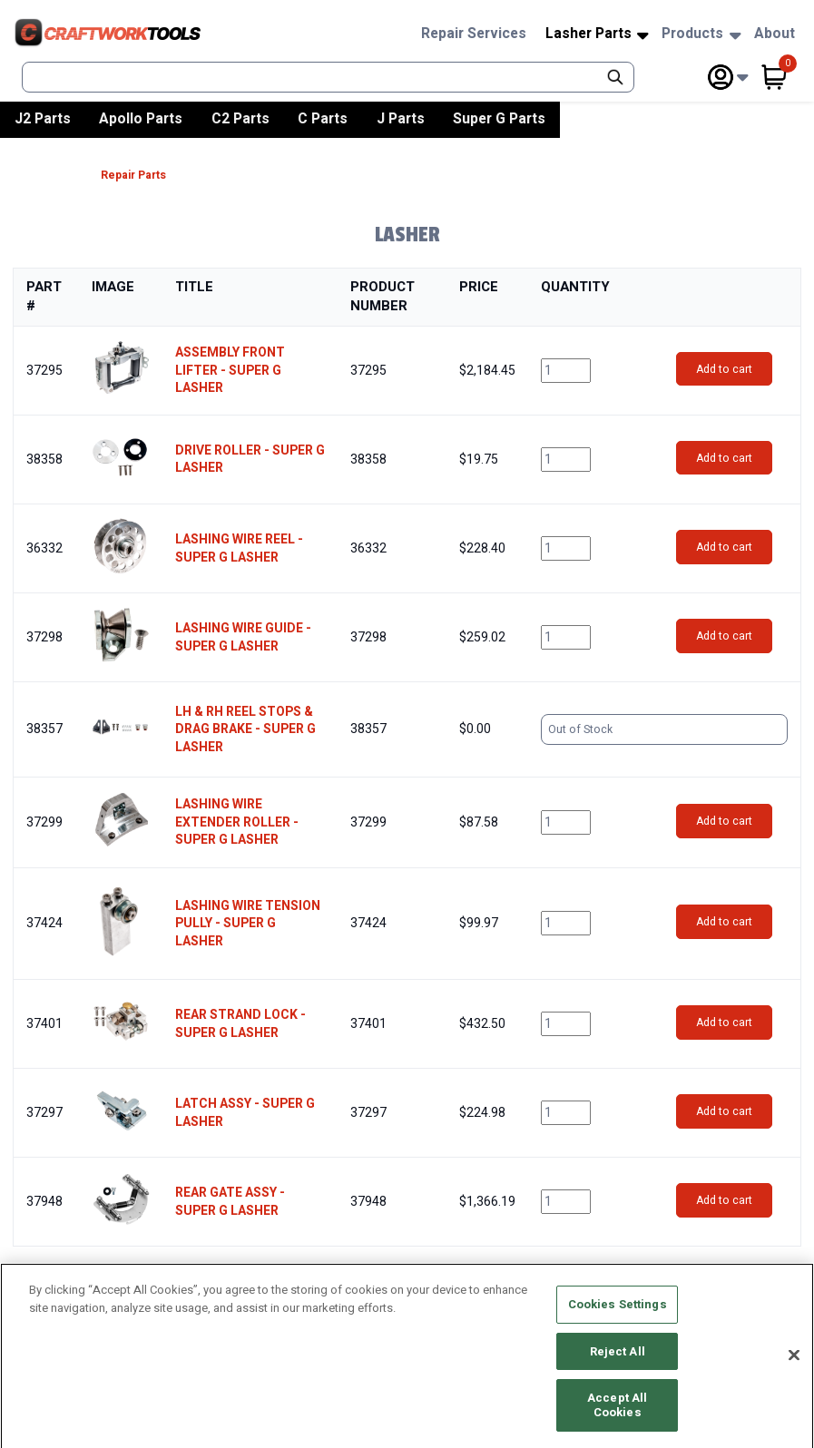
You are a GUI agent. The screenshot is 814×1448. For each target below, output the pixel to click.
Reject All (617, 1362)
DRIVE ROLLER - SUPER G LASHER (250, 459)
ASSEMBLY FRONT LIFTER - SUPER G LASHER (230, 370)
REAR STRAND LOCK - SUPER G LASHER (240, 1024)
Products (692, 33)
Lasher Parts (588, 33)
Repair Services (473, 33)
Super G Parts (499, 119)
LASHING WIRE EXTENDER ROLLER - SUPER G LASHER (237, 822)
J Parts (401, 119)
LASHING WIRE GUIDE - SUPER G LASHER (243, 637)
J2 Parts (43, 119)
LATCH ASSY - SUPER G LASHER (245, 1112)
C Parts (323, 119)
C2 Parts (240, 119)
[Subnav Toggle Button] (643, 35)
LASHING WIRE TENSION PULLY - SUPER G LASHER (247, 924)
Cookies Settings (617, 1316)
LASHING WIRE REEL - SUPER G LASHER (239, 548)
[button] (121, 368)
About (774, 33)
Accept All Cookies (617, 1417)
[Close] (794, 1366)
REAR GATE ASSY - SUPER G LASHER (230, 1201)
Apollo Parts (140, 119)
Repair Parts (133, 175)
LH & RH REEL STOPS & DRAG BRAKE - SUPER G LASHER (245, 730)
